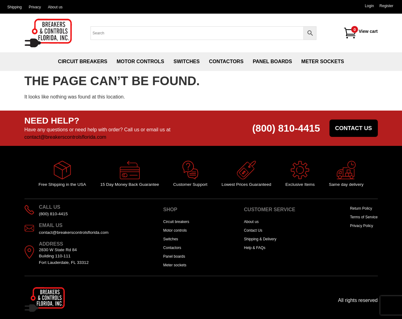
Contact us (353, 128)
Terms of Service (364, 217)
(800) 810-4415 (286, 128)
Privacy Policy (361, 226)
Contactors (226, 61)
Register (386, 6)
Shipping (14, 7)
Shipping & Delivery (260, 239)
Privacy (35, 7)
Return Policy (361, 208)
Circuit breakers (82, 61)
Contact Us (253, 230)
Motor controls (140, 61)
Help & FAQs (254, 248)
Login (369, 6)
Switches (187, 61)
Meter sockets (322, 61)
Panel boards (272, 61)
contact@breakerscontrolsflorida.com (65, 137)
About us (55, 7)
